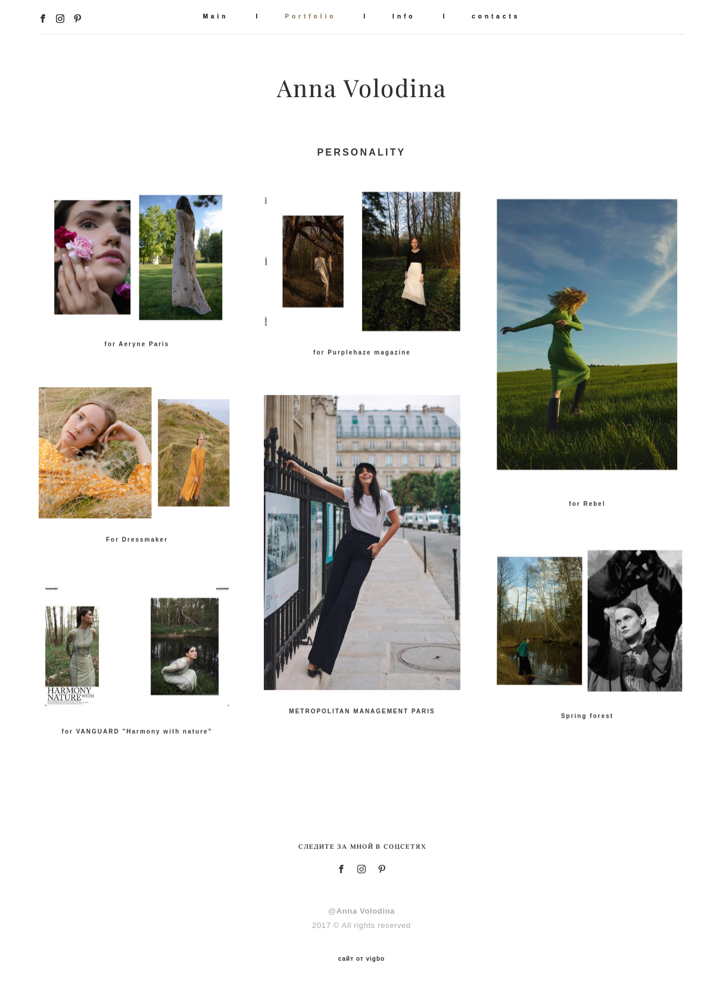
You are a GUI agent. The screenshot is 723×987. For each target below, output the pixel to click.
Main (216, 16)
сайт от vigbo (361, 959)
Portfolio (310, 16)
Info (403, 16)
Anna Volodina (362, 88)
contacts (496, 16)
